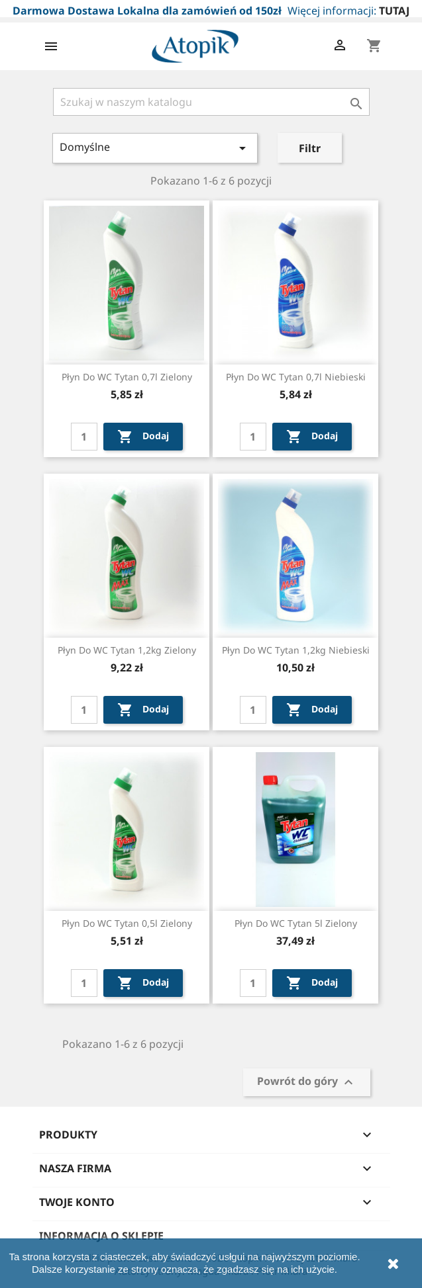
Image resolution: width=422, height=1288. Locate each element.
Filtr (310, 148)
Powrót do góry (306, 1082)
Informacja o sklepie (101, 1235)
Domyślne (155, 148)
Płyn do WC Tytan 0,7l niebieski (296, 376)
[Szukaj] (211, 102)
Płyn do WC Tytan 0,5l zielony (127, 923)
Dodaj (143, 437)
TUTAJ (394, 10)
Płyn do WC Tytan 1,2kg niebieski (296, 650)
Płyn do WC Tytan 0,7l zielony (127, 376)
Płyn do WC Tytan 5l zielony (296, 923)
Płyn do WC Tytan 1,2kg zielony (127, 650)
